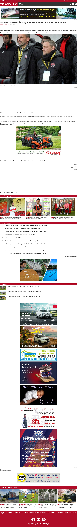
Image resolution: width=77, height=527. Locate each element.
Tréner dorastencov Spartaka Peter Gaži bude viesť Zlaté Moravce (21, 234)
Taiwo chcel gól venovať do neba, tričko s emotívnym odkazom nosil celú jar (25, 250)
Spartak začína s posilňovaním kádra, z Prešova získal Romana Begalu (36, 218)
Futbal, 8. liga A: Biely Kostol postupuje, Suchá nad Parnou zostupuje (23, 296)
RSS (56, 512)
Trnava (2, 504)
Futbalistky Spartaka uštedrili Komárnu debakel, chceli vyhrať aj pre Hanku (24, 237)
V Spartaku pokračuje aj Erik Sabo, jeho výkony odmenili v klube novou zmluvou (11, 218)
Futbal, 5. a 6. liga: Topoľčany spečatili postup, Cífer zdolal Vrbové (27, 506)
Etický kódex (48, 512)
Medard (75, 0)
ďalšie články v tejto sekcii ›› (71, 256)
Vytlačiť (74, 167)
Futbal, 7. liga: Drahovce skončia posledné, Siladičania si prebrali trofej (24, 291)
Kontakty (60, 512)
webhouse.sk (45, 524)
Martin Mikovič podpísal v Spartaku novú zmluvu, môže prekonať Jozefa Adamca (62, 218)
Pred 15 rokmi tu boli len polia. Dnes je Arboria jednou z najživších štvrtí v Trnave (66, 506)
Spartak (7, 24)
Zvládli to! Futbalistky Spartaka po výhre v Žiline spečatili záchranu (21, 247)
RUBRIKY (23, 4)
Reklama (53, 512)
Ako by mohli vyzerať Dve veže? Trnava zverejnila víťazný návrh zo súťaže (47, 506)
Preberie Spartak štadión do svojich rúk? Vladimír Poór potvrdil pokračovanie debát (27, 244)
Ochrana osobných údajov (38, 512)
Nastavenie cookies (67, 512)
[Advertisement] (38, 98)
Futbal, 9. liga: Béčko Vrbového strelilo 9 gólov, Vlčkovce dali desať (23, 286)
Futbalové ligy (22, 504)
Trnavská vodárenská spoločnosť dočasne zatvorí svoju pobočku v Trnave (8, 506)
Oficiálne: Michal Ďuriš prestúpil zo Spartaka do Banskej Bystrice (22, 241)
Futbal (5, 24)
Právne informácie (28, 512)
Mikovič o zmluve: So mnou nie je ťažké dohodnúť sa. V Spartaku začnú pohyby (25, 253)
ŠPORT (1, 24)
